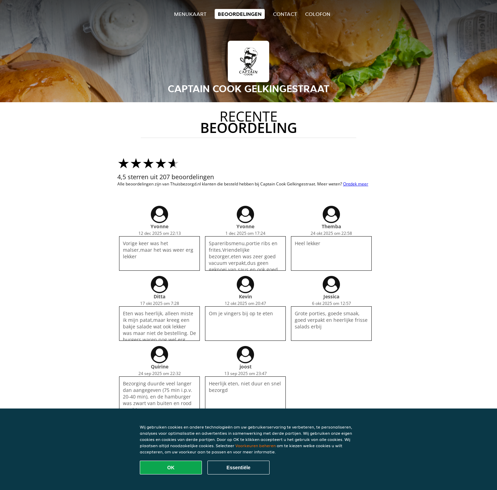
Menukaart (190, 14)
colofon (317, 14)
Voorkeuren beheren (255, 445)
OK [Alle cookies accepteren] (171, 467)
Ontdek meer (355, 184)
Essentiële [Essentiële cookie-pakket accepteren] (238, 467)
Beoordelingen (240, 14)
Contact (285, 14)
